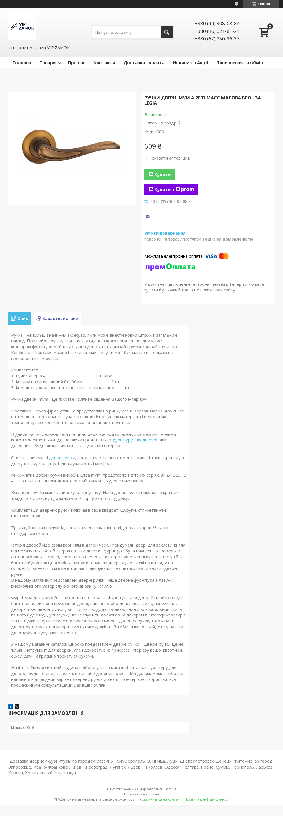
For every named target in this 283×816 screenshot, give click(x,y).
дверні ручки (62, 457)
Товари (48, 62)
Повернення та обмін (239, 62)
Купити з (174, 189)
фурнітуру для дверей (134, 440)
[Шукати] (167, 32)
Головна (22, 62)
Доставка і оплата (144, 62)
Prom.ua (169, 789)
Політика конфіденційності (207, 799)
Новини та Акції (190, 62)
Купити (162, 174)
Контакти (104, 62)
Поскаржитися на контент (159, 799)
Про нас (76, 62)
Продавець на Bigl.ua (141, 794)
